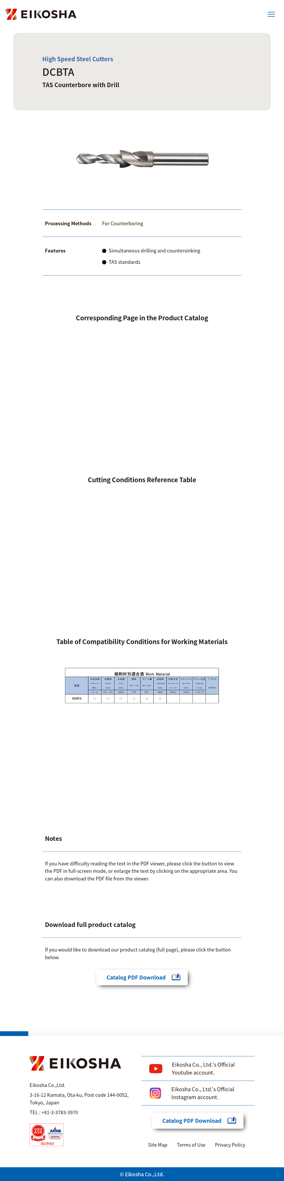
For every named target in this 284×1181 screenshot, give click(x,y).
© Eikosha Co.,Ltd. (142, 1174)
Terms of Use (191, 1144)
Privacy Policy (230, 1144)
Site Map (157, 1144)
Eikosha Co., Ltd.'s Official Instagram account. (202, 1093)
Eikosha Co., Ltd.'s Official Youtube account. (203, 1068)
